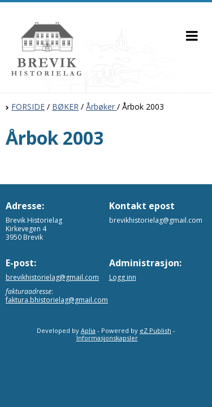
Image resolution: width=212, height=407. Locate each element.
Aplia (88, 330)
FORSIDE (28, 106)
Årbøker (101, 106)
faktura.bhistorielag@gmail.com (57, 300)
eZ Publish (155, 330)
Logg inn (122, 277)
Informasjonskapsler (107, 338)
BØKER (65, 106)
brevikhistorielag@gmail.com (52, 277)
